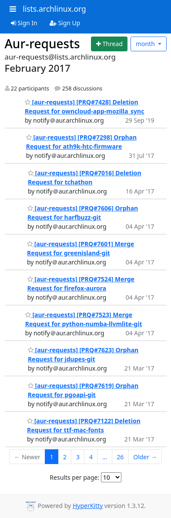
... (104, 457)
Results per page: (74, 477)
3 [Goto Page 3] (78, 457)
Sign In (24, 23)
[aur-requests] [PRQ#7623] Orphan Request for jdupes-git (83, 354)
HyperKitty (88, 505)
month (146, 44)
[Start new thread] (109, 44)
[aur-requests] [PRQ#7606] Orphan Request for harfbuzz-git (82, 212)
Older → (145, 457)
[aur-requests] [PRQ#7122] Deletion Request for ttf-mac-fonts (84, 425)
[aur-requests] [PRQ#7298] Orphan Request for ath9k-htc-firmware (81, 141)
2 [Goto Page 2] (65, 457)
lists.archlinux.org (54, 8)
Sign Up (65, 23)
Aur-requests (42, 43)
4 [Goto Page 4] (91, 457)
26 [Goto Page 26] (120, 457)
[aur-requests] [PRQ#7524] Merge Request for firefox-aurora (80, 283)
